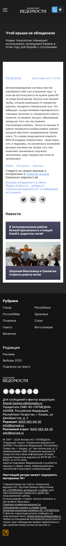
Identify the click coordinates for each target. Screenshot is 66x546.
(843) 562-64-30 (29, 421)
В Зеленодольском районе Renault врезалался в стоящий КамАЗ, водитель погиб (30, 230)
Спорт (38, 320)
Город (7, 307)
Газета (7, 327)
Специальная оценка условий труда (24, 507)
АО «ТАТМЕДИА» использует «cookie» (26, 489)
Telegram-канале (37, 174)
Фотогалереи (43, 327)
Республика (42, 307)
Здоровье (41, 314)
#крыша (38, 165)
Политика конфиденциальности (22, 504)
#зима (10, 165)
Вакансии (9, 333)
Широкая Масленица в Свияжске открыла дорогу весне (32, 272)
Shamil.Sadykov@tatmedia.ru (22, 403)
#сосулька (23, 165)
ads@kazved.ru (13, 433)
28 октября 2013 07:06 (46, 78)
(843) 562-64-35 (41, 429)
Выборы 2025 (12, 360)
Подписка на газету (16, 366)
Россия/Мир (11, 314)
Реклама (9, 354)
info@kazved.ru (13, 425)
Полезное (13, 78)
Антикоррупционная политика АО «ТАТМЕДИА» (31, 510)
